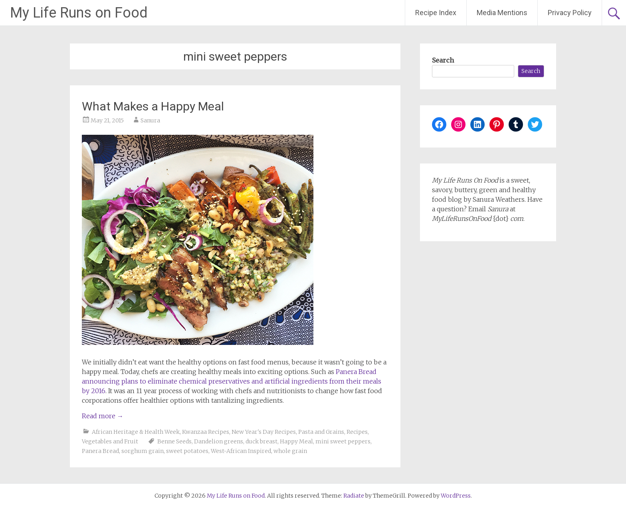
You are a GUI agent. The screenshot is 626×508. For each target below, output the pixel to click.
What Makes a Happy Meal (153, 106)
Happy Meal (296, 441)
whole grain (290, 451)
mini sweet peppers (342, 441)
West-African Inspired (241, 451)
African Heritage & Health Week (136, 431)
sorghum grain (142, 451)
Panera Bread (100, 451)
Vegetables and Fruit (110, 441)
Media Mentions (502, 12)
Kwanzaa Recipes (205, 431)
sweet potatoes (187, 451)
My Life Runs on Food (79, 12)
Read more (102, 416)
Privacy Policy (570, 12)
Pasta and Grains (321, 431)
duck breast (261, 441)
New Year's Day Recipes (264, 431)
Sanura (150, 120)
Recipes (357, 431)
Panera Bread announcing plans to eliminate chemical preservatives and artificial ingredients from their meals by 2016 (231, 381)
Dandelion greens (218, 441)
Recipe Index (435, 12)
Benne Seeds (174, 441)
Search (443, 60)
